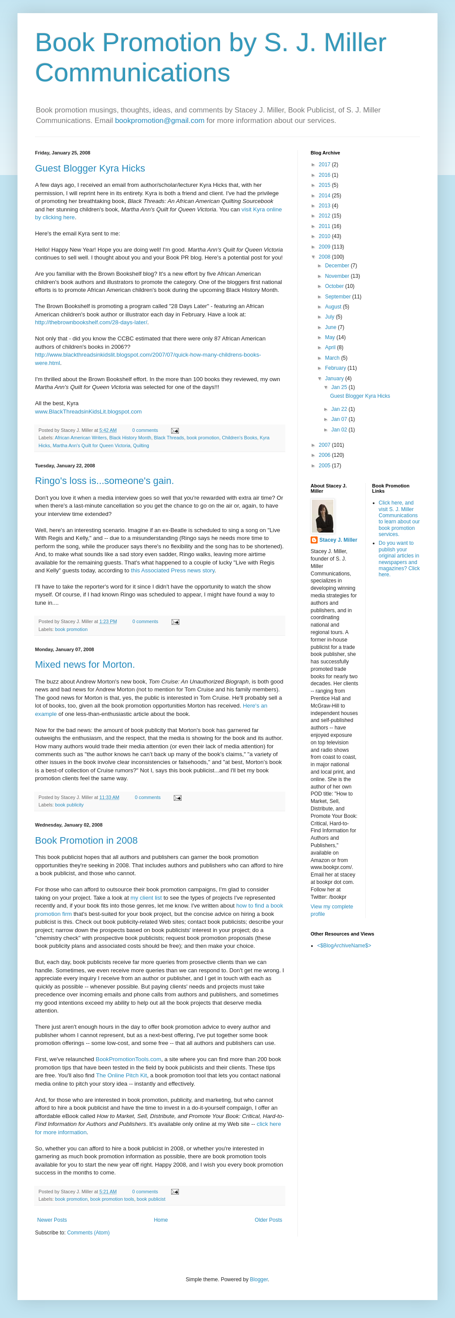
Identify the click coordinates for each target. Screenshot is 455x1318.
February (336, 368)
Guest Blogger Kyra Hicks (90, 168)
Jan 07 (339, 419)
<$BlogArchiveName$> (344, 946)
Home (161, 1220)
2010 (325, 236)
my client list (146, 897)
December (338, 266)
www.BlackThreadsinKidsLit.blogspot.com (88, 411)
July (330, 317)
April (331, 347)
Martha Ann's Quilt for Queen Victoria (91, 445)
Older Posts (268, 1220)
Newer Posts (52, 1220)
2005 (325, 466)
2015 (325, 185)
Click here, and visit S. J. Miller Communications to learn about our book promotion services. (399, 518)
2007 (325, 445)
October (335, 286)
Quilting (141, 445)
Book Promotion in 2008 (86, 840)
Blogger (259, 1279)
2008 (325, 257)
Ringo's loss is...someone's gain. (104, 480)
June (331, 327)
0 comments (145, 430)
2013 (325, 206)
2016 (325, 175)
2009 (325, 247)
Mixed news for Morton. (85, 664)
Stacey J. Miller (338, 540)
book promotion (203, 437)
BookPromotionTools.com (128, 1059)
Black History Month (130, 437)
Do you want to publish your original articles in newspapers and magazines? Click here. (399, 559)
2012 (325, 216)
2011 (325, 226)
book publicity (69, 804)
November (338, 276)
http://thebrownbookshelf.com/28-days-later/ (91, 322)
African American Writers (81, 437)
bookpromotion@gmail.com (160, 120)
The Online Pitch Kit (121, 1075)
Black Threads (169, 437)
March (333, 358)
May (330, 337)
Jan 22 (339, 409)
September (338, 297)
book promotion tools (112, 1199)
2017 (325, 164)
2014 (325, 196)
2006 (325, 455)
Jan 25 (339, 387)
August (334, 307)
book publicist (151, 1199)
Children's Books (239, 437)
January (335, 378)
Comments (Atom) (88, 1233)
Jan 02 (339, 430)
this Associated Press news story (172, 570)
